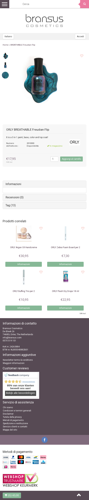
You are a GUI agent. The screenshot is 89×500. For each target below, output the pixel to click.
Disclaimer (8, 414)
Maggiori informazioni (13, 363)
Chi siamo (8, 407)
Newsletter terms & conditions (18, 360)
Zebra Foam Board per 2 (65, 247)
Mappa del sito (10, 430)
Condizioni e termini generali (17, 410)
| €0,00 (12, 495)
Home (6, 45)
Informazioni (13, 184)
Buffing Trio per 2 (24, 291)
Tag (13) (11, 205)
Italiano (8, 36)
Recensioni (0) (14, 197)
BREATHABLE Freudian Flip (23, 45)
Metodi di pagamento (13, 420)
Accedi (80, 36)
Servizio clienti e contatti (15, 426)
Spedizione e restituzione (15, 423)
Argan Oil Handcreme (23, 247)
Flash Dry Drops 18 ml (65, 291)
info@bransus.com (12, 337)
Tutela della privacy (12, 417)
